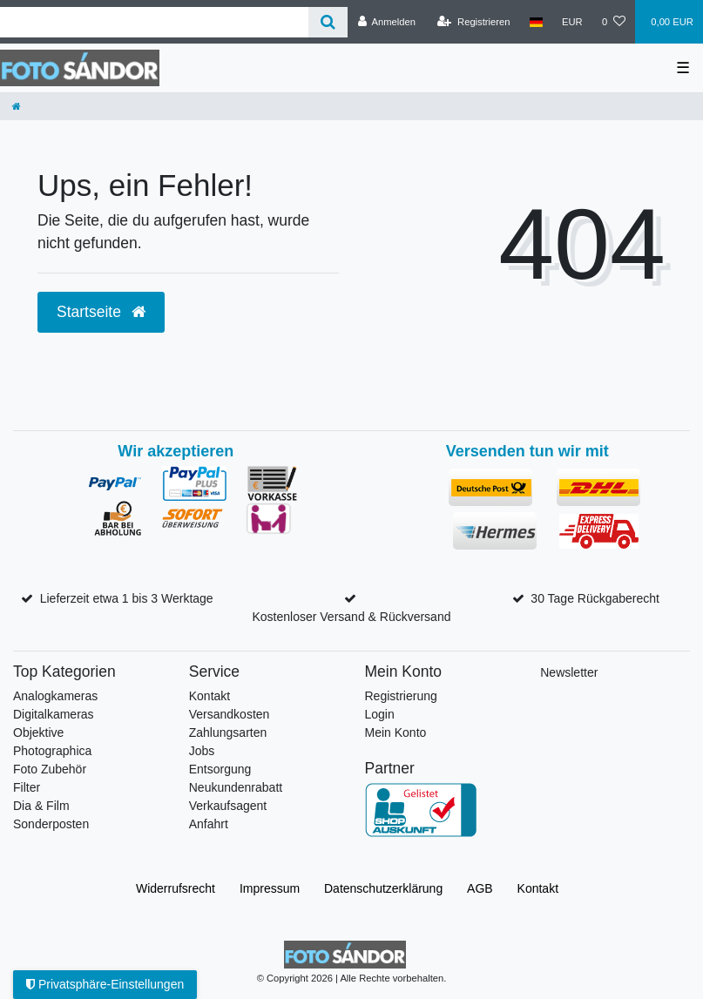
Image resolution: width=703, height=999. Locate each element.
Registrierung (401, 696)
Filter (26, 787)
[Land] (536, 22)
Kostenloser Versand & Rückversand (351, 617)
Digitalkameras (53, 714)
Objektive (38, 732)
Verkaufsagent (228, 806)
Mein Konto (396, 732)
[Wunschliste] (613, 22)
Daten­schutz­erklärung (383, 888)
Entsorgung (220, 769)
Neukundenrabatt (235, 787)
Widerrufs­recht (175, 888)
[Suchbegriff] (154, 22)
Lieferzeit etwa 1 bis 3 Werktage (126, 598)
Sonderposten (51, 824)
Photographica (52, 751)
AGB (480, 888)
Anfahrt (208, 824)
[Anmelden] (386, 22)
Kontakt (209, 696)
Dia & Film (41, 806)
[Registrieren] (473, 22)
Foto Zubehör (49, 769)
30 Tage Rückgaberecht (595, 598)
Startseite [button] (101, 312)
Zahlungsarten (228, 732)
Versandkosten (229, 714)
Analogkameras (55, 696)
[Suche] (328, 22)
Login (380, 714)
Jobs (202, 751)
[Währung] (572, 22)
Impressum (270, 888)
